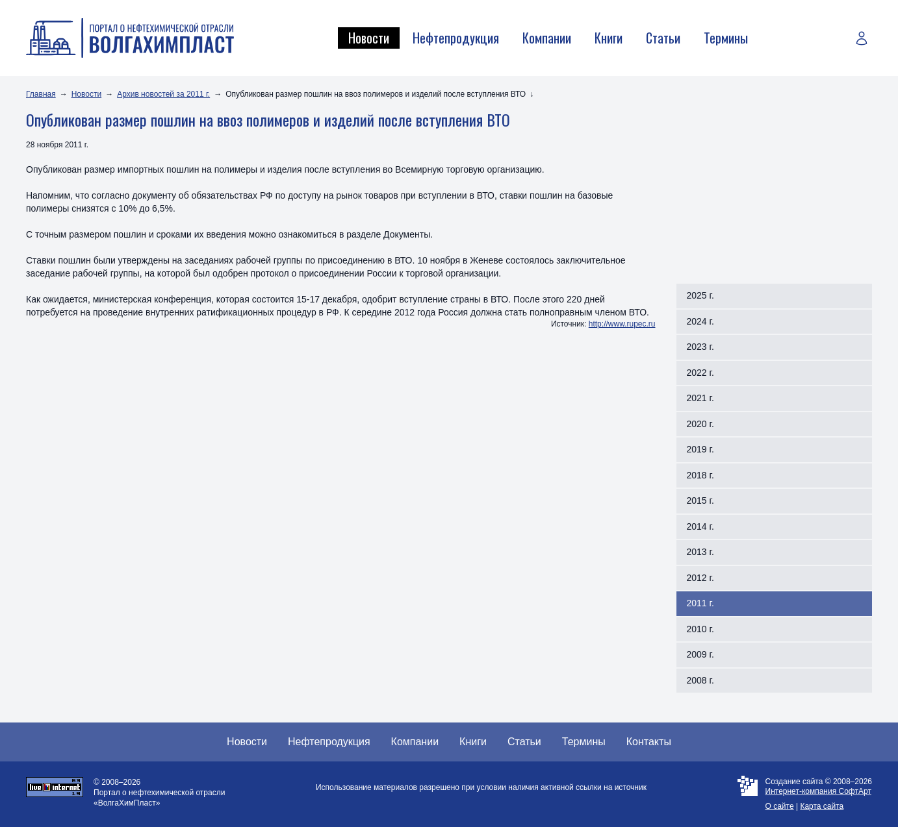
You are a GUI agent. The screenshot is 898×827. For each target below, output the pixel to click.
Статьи (663, 37)
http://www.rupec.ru (622, 323)
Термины (726, 37)
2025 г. (700, 295)
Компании (546, 37)
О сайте (779, 806)
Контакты (648, 741)
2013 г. (700, 552)
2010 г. (700, 629)
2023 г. (700, 346)
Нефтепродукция (456, 37)
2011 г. (700, 603)
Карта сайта (821, 806)
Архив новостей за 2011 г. (163, 94)
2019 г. (700, 449)
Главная (41, 94)
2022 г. (700, 372)
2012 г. (700, 578)
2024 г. (700, 321)
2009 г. (700, 654)
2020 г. (700, 424)
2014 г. (700, 526)
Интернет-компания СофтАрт (818, 791)
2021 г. (700, 398)
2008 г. (700, 680)
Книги (608, 37)
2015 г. (700, 500)
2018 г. (700, 475)
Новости (368, 37)
